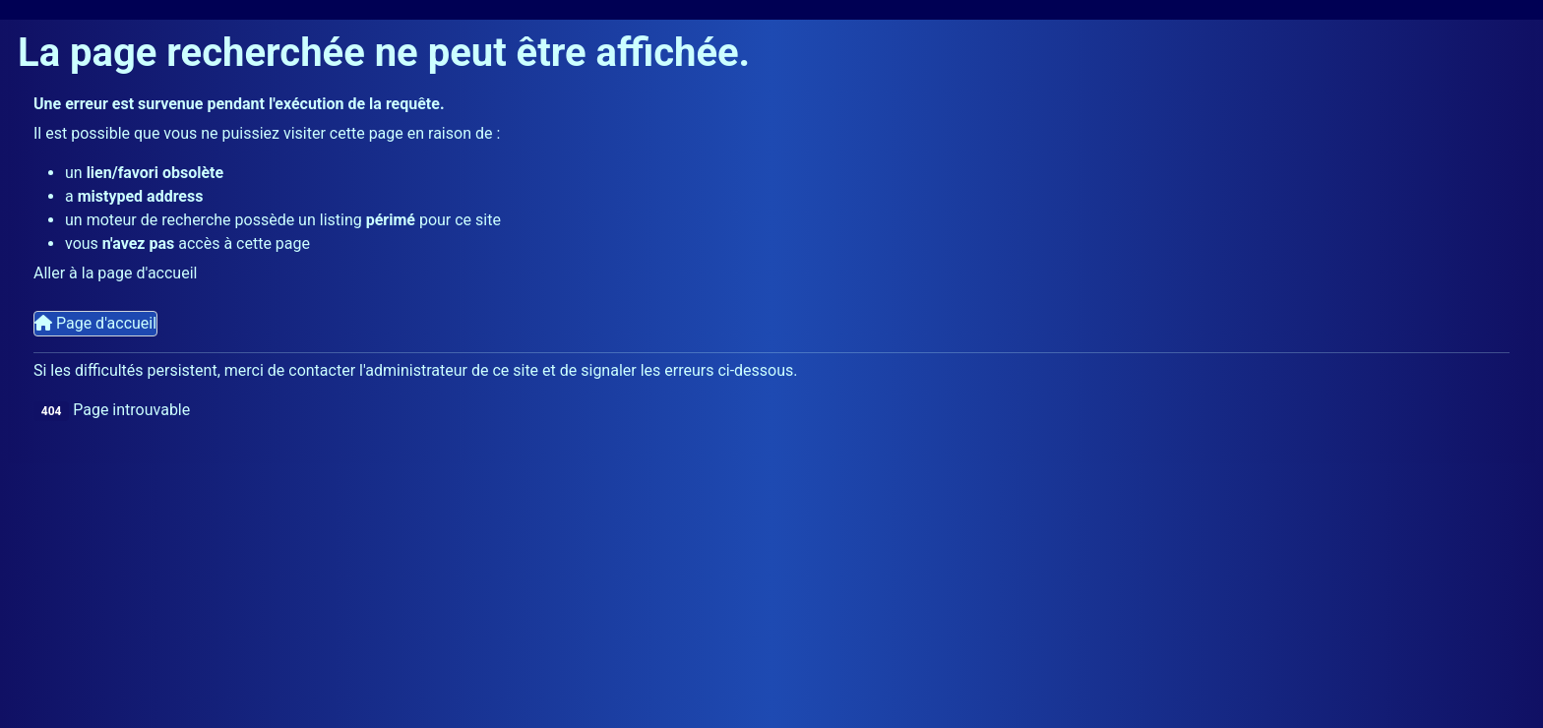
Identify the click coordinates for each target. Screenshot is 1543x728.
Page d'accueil (95, 323)
